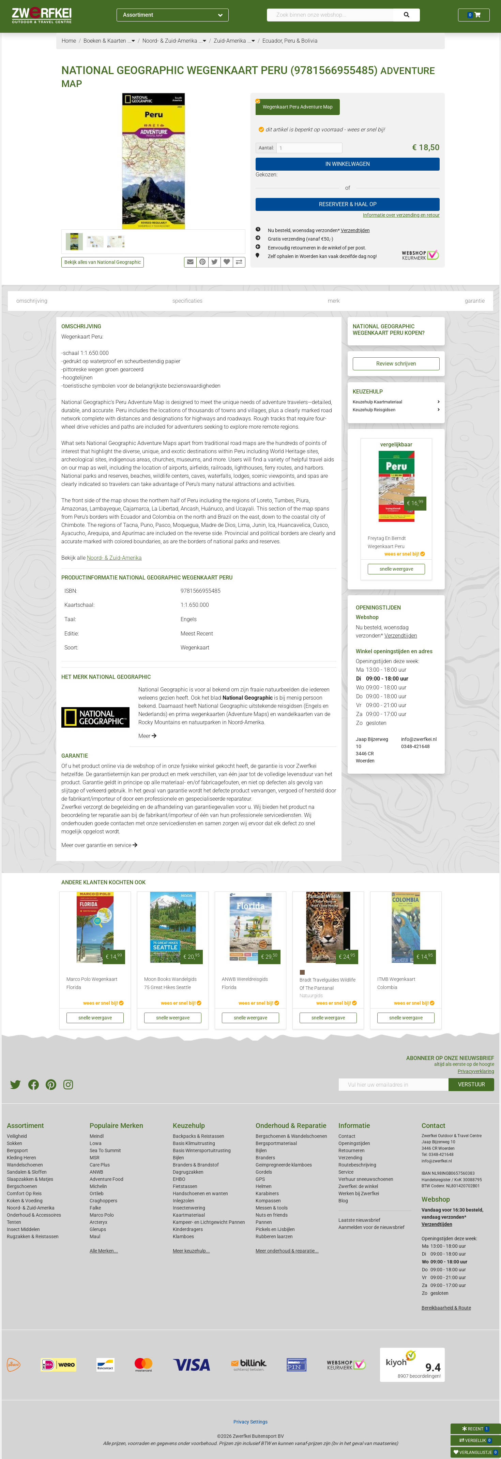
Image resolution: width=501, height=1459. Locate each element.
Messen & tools (272, 1208)
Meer (147, 736)
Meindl (97, 1136)
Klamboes (183, 1236)
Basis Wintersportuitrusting (202, 1150)
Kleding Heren (21, 1157)
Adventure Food (106, 1179)
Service (345, 1172)
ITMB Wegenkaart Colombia (396, 983)
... (131, 41)
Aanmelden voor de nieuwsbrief (371, 1227)
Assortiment (173, 14)
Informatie (354, 1125)
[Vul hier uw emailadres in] (393, 1084)
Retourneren (351, 1150)
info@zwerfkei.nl (419, 739)
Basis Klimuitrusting (194, 1143)
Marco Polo (102, 1215)
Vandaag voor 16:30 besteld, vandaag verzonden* (452, 1217)
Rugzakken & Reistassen (33, 1236)
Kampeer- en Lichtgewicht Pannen (209, 1222)
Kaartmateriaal (189, 1215)
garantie (475, 301)
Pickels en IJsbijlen (275, 1229)
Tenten (14, 1222)
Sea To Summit (105, 1150)
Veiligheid (17, 1136)
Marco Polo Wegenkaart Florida (92, 983)
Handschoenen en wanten (200, 1193)
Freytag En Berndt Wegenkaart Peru (387, 542)
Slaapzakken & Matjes (30, 1179)
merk (334, 301)
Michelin (98, 1186)
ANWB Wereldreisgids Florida (245, 983)
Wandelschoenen (25, 1165)
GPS (260, 1179)
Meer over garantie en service (99, 845)
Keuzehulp (189, 1125)
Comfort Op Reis (24, 1193)
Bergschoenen (22, 1186)
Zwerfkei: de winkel (358, 1186)
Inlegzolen (183, 1200)
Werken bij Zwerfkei (358, 1193)
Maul (95, 1236)
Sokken (14, 1143)
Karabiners (267, 1193)
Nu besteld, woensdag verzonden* (319, 230)
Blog (343, 1200)
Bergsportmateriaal (276, 1143)
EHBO (179, 1179)
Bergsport (17, 1150)
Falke (95, 1208)
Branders (265, 1157)
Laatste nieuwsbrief (359, 1220)
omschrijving (31, 301)
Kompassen (268, 1200)
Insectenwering (189, 1208)
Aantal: (266, 148)
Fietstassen (185, 1186)
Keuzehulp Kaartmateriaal (377, 401)
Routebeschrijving (357, 1165)
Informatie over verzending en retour (401, 215)
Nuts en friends (272, 1215)
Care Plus (100, 1165)
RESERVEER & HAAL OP (348, 204)
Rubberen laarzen (274, 1236)
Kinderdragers (188, 1229)
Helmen (264, 1186)
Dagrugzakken (188, 1172)
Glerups (98, 1229)
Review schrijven (396, 363)
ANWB (96, 1172)
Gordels (264, 1172)
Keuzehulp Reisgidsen (374, 409)
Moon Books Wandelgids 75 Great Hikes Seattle (170, 983)
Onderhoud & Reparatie (291, 1125)
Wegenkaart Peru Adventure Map (294, 104)
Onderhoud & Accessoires (34, 1215)
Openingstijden (354, 1143)
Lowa (96, 1143)
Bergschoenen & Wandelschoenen (291, 1136)
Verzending (350, 1157)
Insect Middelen (23, 1229)
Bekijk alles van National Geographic (102, 262)
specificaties (187, 301)
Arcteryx (98, 1222)
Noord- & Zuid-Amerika (114, 558)
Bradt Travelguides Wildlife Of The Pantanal (328, 988)
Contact (346, 1136)
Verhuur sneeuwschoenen (365, 1179)
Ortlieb (97, 1193)
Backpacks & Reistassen (198, 1136)
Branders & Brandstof (196, 1165)
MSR (95, 1157)
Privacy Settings (250, 1422)
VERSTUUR (471, 1084)
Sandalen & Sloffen (27, 1172)
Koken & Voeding (25, 1200)
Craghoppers (103, 1200)
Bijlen (178, 1157)
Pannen (264, 1222)
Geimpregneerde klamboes (284, 1165)
